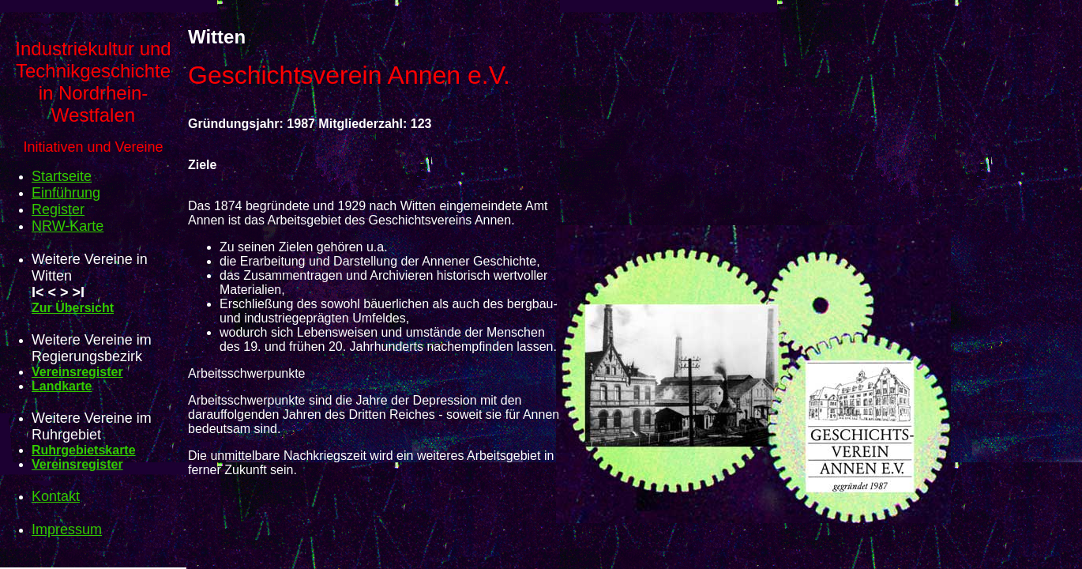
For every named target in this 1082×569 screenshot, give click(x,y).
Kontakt (56, 496)
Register (58, 209)
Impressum (67, 529)
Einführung (66, 193)
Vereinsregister (77, 372)
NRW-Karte (67, 226)
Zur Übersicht (73, 308)
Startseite (62, 176)
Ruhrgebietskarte (84, 450)
